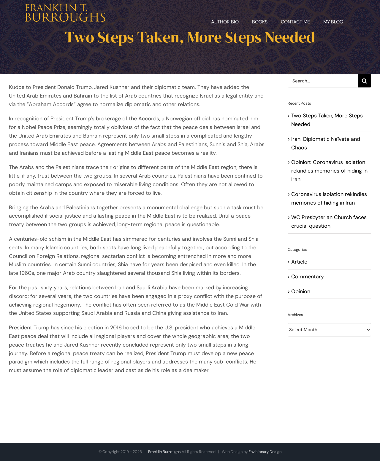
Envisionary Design (264, 451)
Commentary (307, 276)
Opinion (300, 291)
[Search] (364, 80)
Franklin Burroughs (164, 451)
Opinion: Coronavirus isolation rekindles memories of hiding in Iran (329, 171)
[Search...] (323, 80)
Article (299, 261)
